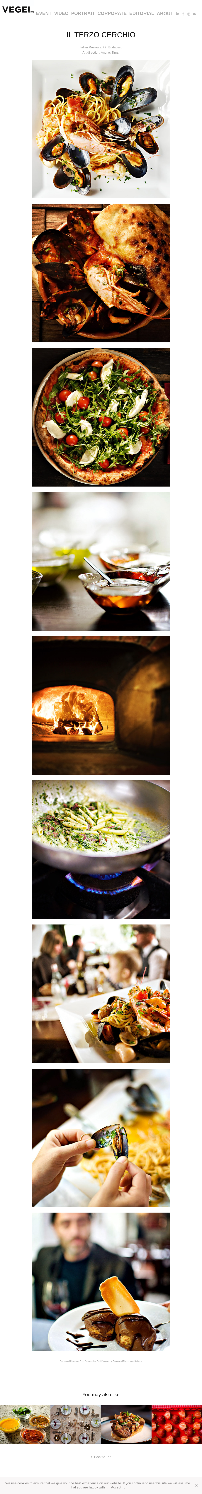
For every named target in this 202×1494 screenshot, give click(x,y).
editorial (141, 13)
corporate (112, 13)
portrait (83, 13)
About (165, 13)
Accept (116, 1487)
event (43, 13)
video (61, 13)
